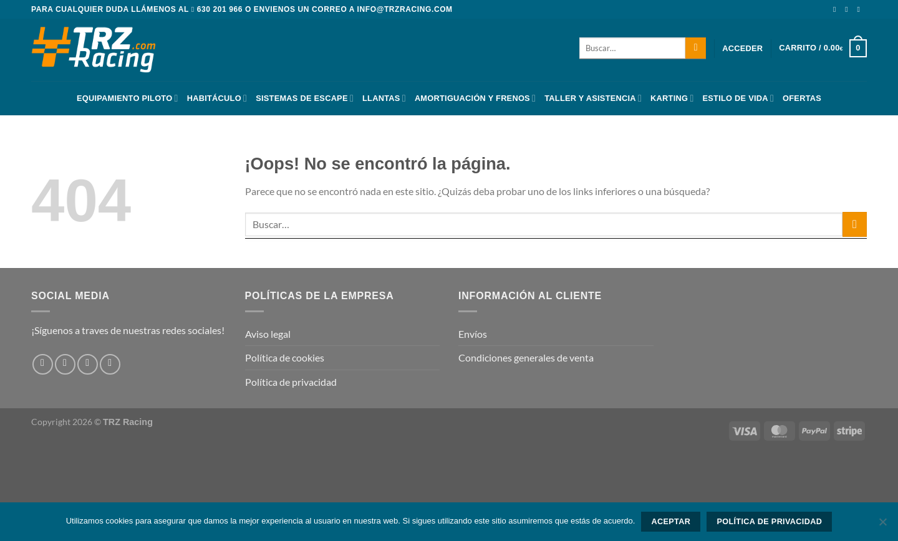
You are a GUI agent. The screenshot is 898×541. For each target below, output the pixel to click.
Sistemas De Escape (305, 98)
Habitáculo (217, 98)
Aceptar (670, 521)
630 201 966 (220, 9)
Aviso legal (268, 334)
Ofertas (802, 98)
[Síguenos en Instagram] (848, 9)
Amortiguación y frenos (475, 98)
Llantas (384, 98)
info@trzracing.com (405, 9)
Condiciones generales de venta (526, 357)
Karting (671, 98)
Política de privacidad (291, 382)
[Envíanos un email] (110, 364)
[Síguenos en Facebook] (837, 9)
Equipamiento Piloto (127, 98)
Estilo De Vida (739, 98)
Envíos (472, 334)
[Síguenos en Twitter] (860, 9)
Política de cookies (284, 357)
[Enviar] (695, 48)
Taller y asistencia (593, 98)
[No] (882, 525)
